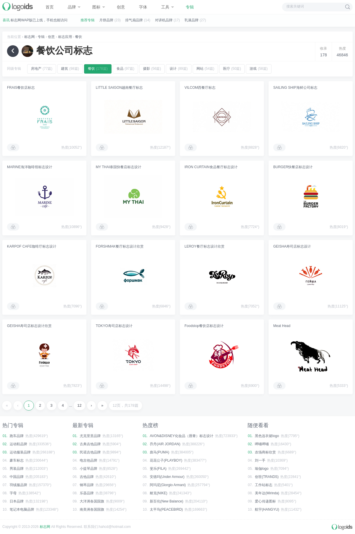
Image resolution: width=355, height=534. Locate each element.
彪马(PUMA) (159, 452)
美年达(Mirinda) (267, 493)
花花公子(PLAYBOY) (166, 460)
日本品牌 (17, 501)
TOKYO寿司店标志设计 (114, 326)
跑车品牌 (17, 436)
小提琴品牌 (88, 469)
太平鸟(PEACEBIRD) (166, 509)
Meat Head (281, 326)
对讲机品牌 (164, 20)
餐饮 (78, 37)
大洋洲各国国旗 (92, 501)
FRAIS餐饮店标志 (21, 88)
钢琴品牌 (87, 485)
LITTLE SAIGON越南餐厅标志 (119, 88)
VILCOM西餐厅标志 (200, 88)
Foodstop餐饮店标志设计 (204, 326)
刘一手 (260, 460)
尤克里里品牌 (90, 436)
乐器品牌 (87, 493)
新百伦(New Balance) (166, 501)
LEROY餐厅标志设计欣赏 (205, 246)
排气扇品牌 (134, 20)
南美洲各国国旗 (92, 509)
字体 (143, 7)
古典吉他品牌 (90, 444)
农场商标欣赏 (265, 452)
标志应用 (65, 37)
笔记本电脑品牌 (22, 509)
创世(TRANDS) (267, 477)
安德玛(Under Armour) (167, 477)
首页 (50, 7)
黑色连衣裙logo (267, 436)
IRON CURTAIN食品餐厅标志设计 (211, 167)
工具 (167, 7)
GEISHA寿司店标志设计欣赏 (29, 326)
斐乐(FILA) (158, 469)
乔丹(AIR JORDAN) (165, 444)
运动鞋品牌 (18, 444)
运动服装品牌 (20, 452)
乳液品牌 (192, 20)
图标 (98, 7)
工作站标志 (263, 485)
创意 (121, 7)
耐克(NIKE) (158, 493)
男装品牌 (17, 469)
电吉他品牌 (88, 460)
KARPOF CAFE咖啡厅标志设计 (31, 246)
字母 (13, 493)
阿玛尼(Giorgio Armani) (168, 485)
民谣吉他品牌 (90, 452)
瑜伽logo (262, 469)
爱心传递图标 (265, 501)
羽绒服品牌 (18, 485)
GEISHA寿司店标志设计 (292, 246)
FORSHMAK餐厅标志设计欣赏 (120, 246)
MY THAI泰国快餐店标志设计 (118, 167)
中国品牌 (17, 477)
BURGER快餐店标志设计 (293, 167)
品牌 (74, 7)
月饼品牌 (106, 20)
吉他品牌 (87, 477)
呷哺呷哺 (262, 444)
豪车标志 (17, 460)
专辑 (190, 7)
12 (79, 405)
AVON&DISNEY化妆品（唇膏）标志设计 (181, 436)
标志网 (29, 37)
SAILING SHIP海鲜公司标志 (295, 88)
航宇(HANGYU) (267, 509)
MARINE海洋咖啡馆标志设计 (29, 167)
